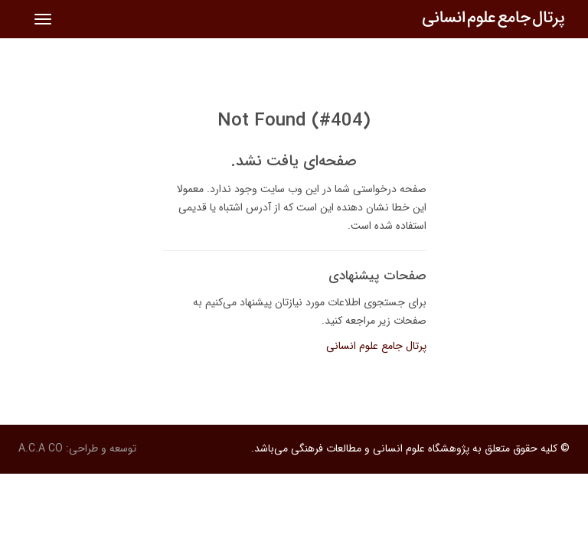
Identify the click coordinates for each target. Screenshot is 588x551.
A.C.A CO (40, 448)
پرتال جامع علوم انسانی (376, 345)
